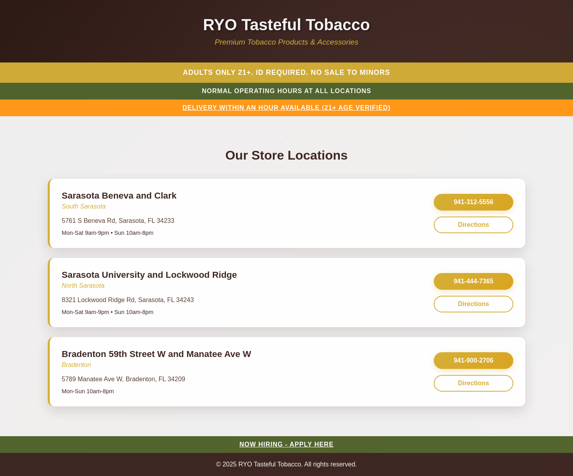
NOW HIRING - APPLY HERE (287, 444)
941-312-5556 (473, 202)
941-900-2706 (473, 360)
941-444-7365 (473, 281)
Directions (473, 224)
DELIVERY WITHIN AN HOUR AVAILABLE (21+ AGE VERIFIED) (287, 107)
